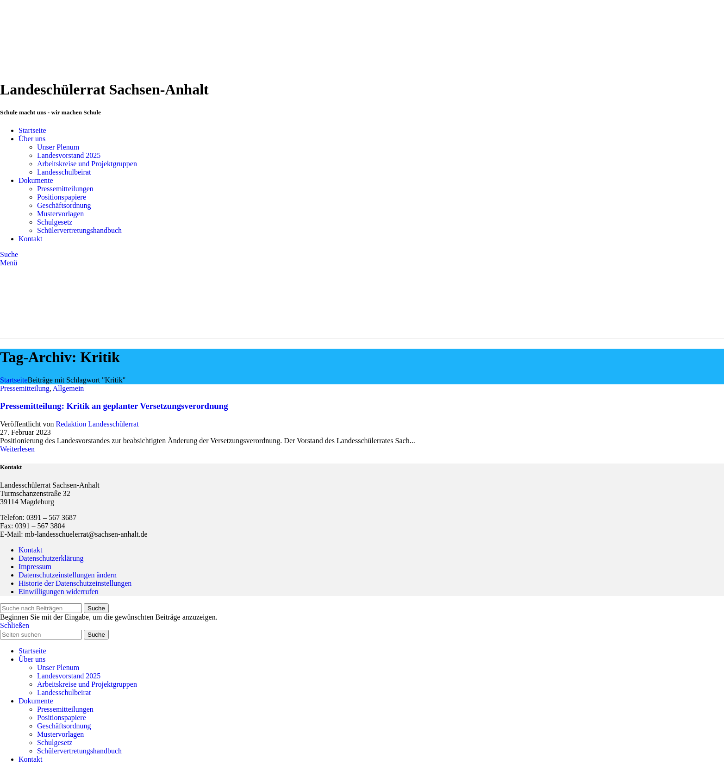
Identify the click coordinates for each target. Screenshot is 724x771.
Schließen (14, 625)
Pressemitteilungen (65, 189)
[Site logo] (58, 67)
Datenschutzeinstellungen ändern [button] (68, 575)
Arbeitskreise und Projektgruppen (87, 164)
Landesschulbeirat (64, 172)
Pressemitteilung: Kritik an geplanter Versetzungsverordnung (114, 406)
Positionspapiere (61, 197)
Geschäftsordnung (64, 205)
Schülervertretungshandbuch (79, 230)
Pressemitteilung (25, 388)
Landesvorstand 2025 (68, 155)
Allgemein (68, 388)
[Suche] (9, 254)
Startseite (14, 380)
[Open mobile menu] (8, 263)
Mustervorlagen (60, 214)
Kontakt (31, 550)
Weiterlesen (17, 449)
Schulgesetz (54, 222)
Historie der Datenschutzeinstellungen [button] (75, 583)
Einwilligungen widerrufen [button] (59, 591)
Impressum (35, 566)
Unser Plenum (58, 147)
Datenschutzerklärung (51, 558)
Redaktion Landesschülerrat (97, 424)
